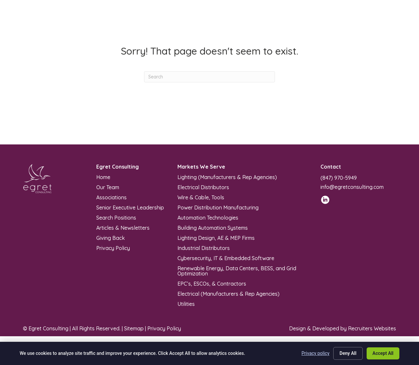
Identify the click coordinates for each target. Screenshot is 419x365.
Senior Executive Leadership (130, 207)
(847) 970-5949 (338, 177)
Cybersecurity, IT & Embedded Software (225, 258)
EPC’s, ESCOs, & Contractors (211, 283)
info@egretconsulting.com (352, 187)
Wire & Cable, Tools (200, 197)
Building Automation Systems (212, 227)
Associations (111, 197)
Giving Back (110, 238)
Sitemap (134, 328)
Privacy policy (315, 353)
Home (103, 177)
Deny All (347, 353)
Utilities (186, 304)
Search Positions (116, 217)
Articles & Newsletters (123, 227)
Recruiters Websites (372, 328)
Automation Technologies (207, 217)
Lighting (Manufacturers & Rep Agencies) (227, 177)
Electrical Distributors (203, 187)
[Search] (209, 76)
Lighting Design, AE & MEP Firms (216, 238)
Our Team (107, 187)
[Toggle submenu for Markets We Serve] (193, 20)
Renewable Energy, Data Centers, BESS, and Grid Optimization (236, 270)
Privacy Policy (113, 248)
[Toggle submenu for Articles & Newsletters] (272, 20)
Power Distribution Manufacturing (218, 207)
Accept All (383, 353)
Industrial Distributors (203, 248)
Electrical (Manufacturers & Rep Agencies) (228, 293)
